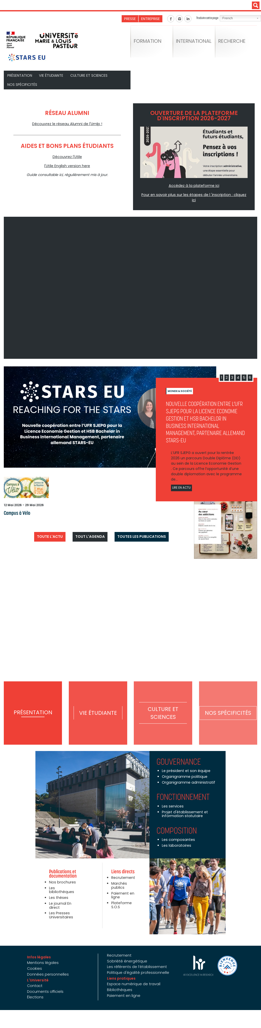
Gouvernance (179, 755)
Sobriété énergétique (126, 953)
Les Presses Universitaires (60, 907)
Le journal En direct (60, 898)
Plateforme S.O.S (121, 897)
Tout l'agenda (90, 528)
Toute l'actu (52, 528)
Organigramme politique (184, 770)
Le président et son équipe (185, 764)
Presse (130, 18)
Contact (36, 978)
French (227, 18)
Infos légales (41, 949)
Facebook (170, 18)
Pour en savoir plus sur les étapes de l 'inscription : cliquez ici (194, 193)
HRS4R (196, 958)
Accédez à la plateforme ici (193, 185)
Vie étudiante (51, 75)
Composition (177, 823)
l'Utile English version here (67, 165)
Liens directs (123, 865)
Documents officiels (46, 983)
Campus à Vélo (15, 506)
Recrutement (123, 870)
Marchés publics (118, 878)
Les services (172, 799)
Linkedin (187, 18)
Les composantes (177, 832)
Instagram (179, 18)
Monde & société (179, 384)
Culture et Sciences (88, 75)
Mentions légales (44, 955)
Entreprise (150, 18)
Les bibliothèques (61, 882)
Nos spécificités (22, 84)
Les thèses (58, 890)
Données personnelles (49, 966)
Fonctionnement (183, 790)
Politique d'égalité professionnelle (137, 964)
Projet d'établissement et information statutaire (184, 806)
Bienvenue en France (225, 958)
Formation (149, 43)
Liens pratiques (121, 970)
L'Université (39, 972)
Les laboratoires (175, 838)
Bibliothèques (119, 981)
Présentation (19, 75)
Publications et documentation (63, 867)
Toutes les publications (139, 528)
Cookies (36, 961)
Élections (37, 989)
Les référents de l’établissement (135, 959)
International (196, 43)
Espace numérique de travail (133, 976)
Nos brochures (61, 875)
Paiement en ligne (122, 887)
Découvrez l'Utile (67, 156)
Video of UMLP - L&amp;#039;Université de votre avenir (130, 281)
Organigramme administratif (187, 775)
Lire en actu (181, 481)
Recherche (233, 43)
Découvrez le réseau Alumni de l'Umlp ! (67, 123)
